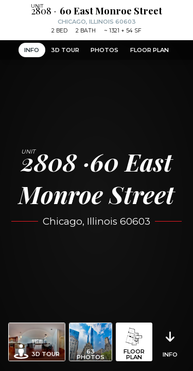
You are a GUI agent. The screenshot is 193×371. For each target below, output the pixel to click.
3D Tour (65, 50)
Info (31, 50)
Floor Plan (149, 50)
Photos (104, 50)
